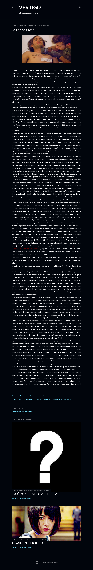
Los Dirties (51, 399)
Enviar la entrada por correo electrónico (33, 396)
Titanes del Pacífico (27, 543)
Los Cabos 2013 (41, 399)
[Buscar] (79, 6)
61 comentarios (25, 547)
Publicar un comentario (22, 412)
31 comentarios (25, 498)
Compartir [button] (15, 396)
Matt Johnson (67, 399)
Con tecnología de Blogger (47, 562)
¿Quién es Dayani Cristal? (27, 399)
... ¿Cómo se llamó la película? (35, 493)
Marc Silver (58, 399)
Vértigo (30, 7)
